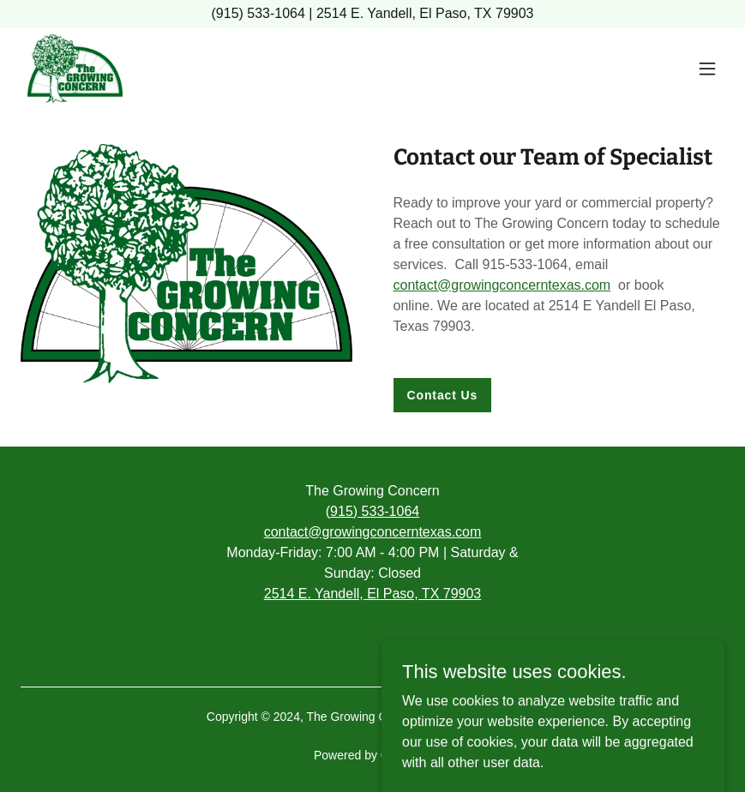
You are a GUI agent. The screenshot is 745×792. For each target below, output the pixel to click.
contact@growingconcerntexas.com (502, 285)
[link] (75, 68)
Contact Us (442, 395)
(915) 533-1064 (372, 511)
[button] (707, 68)
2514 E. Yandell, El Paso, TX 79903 (373, 593)
